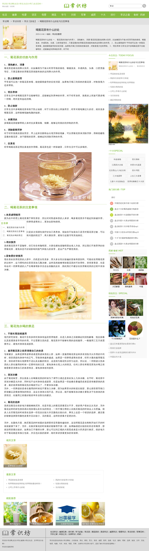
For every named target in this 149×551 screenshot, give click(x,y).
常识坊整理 (56, 34)
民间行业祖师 (115, 348)
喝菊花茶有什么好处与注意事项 (54, 21)
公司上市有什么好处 (16, 487)
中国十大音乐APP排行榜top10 (127, 232)
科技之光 (63, 534)
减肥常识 (113, 532)
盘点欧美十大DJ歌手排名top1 (126, 226)
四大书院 (135, 170)
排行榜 (71, 532)
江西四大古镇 (117, 165)
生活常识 (54, 532)
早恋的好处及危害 (15, 480)
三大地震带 (117, 176)
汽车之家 (54, 534)
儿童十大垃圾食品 (117, 181)
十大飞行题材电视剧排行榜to (126, 238)
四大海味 (135, 159)
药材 (79, 534)
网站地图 (5, 6)
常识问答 (17, 21)
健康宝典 (63, 532)
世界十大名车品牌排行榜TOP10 (123, 352)
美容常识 (104, 532)
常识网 (6, 21)
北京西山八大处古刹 (117, 170)
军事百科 (140, 532)
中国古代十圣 (115, 357)
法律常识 (72, 534)
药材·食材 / (114, 251)
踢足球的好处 (115, 100)
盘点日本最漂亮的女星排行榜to (123, 344)
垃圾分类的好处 (61, 484)
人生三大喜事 (135, 176)
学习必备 (79, 532)
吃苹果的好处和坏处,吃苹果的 (122, 83)
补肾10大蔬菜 (135, 165)
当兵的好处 (60, 487)
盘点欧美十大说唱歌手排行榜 (126, 215)
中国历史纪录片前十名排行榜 (126, 203)
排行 (113, 197)
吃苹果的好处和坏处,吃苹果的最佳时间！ (25, 484)
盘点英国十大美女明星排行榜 (126, 244)
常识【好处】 (30, 21)
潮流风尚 (95, 532)
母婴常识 (122, 532)
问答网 (12, 6)
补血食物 (117, 159)
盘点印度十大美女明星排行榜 (126, 221)
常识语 (87, 532)
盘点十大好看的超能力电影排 (126, 209)
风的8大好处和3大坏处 (64, 480)
